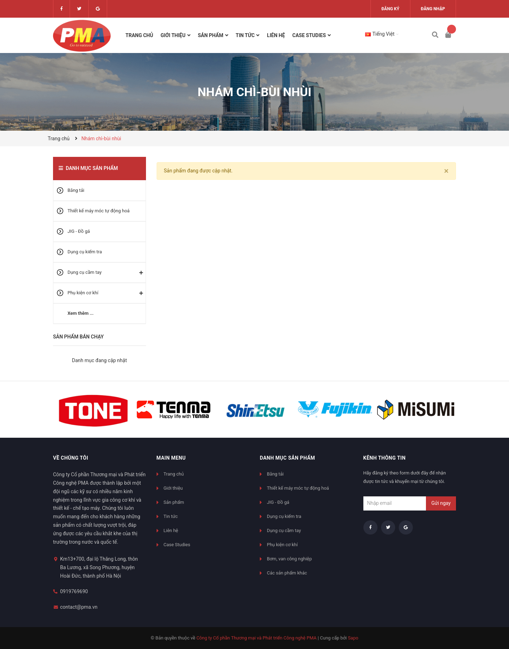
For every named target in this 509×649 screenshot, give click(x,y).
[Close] (446, 171)
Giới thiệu (173, 488)
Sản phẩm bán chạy (78, 337)
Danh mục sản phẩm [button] (287, 458)
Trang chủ (174, 474)
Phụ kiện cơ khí (83, 292)
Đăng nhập (433, 8)
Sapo (353, 638)
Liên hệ (171, 530)
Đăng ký (390, 8)
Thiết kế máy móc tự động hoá (99, 210)
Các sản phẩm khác (287, 573)
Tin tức (171, 516)
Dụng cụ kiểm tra (85, 251)
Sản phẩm (174, 502)
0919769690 (74, 591)
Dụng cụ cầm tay (84, 272)
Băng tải (76, 190)
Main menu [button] (171, 458)
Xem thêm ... (81, 313)
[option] (93, 409)
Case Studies (177, 544)
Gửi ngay (441, 503)
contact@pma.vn (79, 607)
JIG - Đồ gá (79, 231)
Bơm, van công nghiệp (289, 558)
